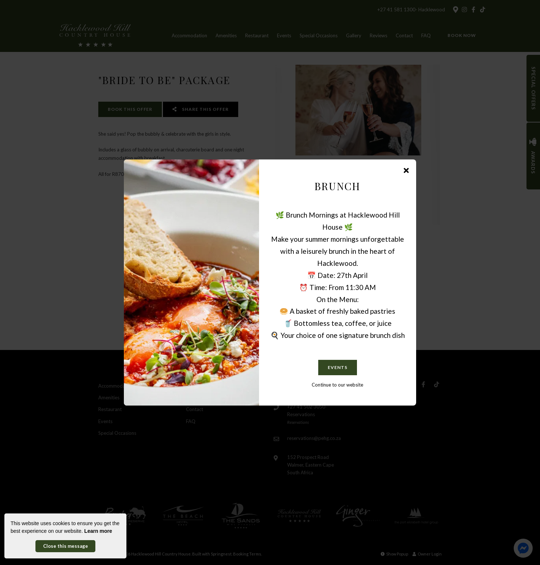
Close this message (65, 546)
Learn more (98, 531)
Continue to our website (337, 385)
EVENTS (337, 367)
